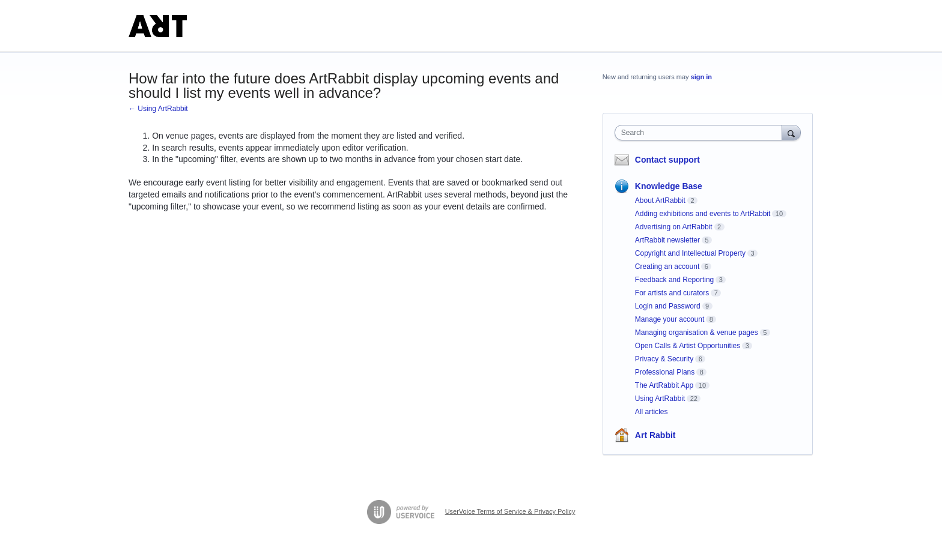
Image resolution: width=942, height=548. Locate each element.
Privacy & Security (664, 359)
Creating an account (667, 266)
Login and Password (667, 306)
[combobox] (701, 132)
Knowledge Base (668, 186)
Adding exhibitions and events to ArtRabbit (702, 213)
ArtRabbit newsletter (667, 240)
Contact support (667, 159)
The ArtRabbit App (664, 385)
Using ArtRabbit (660, 398)
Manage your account (669, 319)
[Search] (791, 132)
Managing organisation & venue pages (696, 332)
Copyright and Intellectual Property (690, 253)
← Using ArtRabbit (158, 108)
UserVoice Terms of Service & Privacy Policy (510, 511)
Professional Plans (664, 372)
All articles (651, 412)
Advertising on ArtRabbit (674, 227)
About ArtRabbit (660, 200)
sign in (701, 76)
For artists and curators (672, 293)
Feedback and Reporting (674, 280)
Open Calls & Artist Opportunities (687, 346)
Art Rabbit (655, 435)
